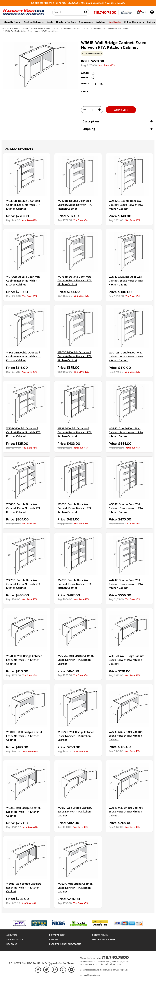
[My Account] (152, 12)
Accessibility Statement (90, 975)
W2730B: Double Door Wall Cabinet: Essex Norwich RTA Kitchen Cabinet (23, 281)
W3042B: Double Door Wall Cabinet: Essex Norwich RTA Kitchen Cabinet (126, 356)
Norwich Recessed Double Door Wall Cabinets (109, 29)
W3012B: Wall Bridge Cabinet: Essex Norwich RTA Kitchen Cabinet (75, 660)
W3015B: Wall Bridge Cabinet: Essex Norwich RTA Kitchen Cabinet (127, 660)
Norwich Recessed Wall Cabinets (74, 29)
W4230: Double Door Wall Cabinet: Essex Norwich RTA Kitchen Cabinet (23, 584)
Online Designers (134, 22)
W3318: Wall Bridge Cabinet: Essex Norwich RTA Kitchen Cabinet (23, 812)
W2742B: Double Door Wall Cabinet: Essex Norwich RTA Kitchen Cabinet (126, 281)
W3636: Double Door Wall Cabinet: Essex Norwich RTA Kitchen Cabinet (74, 508)
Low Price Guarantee (103, 939)
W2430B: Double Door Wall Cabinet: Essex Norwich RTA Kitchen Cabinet (23, 205)
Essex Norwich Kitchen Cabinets (44, 29)
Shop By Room (12, 22)
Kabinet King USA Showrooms (65, 944)
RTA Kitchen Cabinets (19, 29)
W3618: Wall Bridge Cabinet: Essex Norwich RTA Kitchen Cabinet (23, 887)
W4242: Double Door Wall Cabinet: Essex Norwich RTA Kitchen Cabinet (126, 584)
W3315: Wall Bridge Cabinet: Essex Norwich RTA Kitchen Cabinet (126, 735)
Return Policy (100, 935)
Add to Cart (121, 109)
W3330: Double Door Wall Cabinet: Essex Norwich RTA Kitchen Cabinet (23, 432)
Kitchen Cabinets (34, 22)
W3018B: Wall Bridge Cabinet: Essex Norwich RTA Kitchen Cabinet (24, 736)
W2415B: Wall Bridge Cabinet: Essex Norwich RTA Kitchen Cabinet (24, 660)
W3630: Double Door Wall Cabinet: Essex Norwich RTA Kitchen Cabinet (23, 508)
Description (91, 121)
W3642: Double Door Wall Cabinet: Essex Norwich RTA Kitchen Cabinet (126, 508)
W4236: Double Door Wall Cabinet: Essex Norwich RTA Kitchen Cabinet (74, 584)
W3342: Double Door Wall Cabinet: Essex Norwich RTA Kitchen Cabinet (126, 432)
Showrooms (86, 22)
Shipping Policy (14, 939)
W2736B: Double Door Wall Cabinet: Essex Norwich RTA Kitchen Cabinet (74, 280)
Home (5, 29)
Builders (100, 22)
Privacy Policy (57, 935)
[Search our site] (68, 12)
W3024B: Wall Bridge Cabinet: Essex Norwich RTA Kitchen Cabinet (75, 736)
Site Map (119, 970)
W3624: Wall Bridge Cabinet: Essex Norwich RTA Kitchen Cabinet (75, 888)
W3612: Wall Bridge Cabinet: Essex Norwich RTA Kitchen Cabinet (74, 812)
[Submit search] (86, 12)
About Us (11, 935)
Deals (50, 22)
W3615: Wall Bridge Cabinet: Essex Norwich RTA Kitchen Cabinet (126, 812)
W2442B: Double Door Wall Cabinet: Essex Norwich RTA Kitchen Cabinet (126, 205)
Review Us (11, 944)
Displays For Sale (66, 22)
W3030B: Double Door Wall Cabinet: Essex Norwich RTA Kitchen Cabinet (23, 356)
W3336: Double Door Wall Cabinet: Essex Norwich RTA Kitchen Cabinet (74, 432)
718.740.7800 (105, 12)
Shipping (89, 129)
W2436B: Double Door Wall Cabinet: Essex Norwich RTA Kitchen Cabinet (74, 204)
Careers (53, 939)
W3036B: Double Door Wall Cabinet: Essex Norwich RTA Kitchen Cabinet (74, 356)
